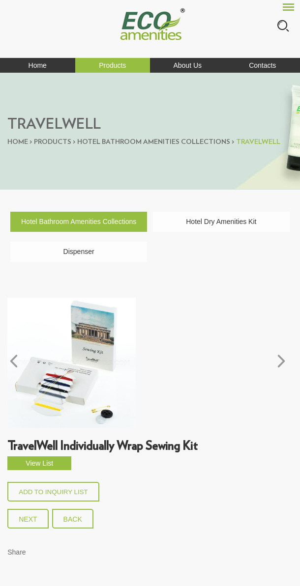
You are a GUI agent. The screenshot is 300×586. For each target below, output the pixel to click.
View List (39, 463)
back (72, 519)
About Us (187, 65)
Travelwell (258, 142)
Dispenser (78, 251)
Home (38, 65)
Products (112, 65)
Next (28, 519)
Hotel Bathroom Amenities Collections (153, 142)
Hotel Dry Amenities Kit (221, 221)
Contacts (262, 65)
